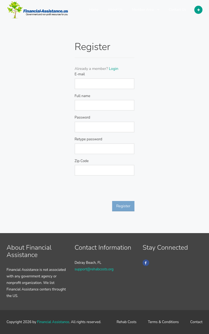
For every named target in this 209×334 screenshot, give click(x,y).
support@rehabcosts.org (94, 269)
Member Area (145, 9)
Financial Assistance (53, 322)
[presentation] (116, 190)
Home (94, 9)
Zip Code (82, 161)
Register (123, 206)
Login (113, 68)
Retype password (88, 139)
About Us (115, 9)
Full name (82, 96)
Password (82, 117)
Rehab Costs (126, 322)
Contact (196, 322)
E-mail (80, 74)
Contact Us (177, 9)
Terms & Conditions (163, 322)
